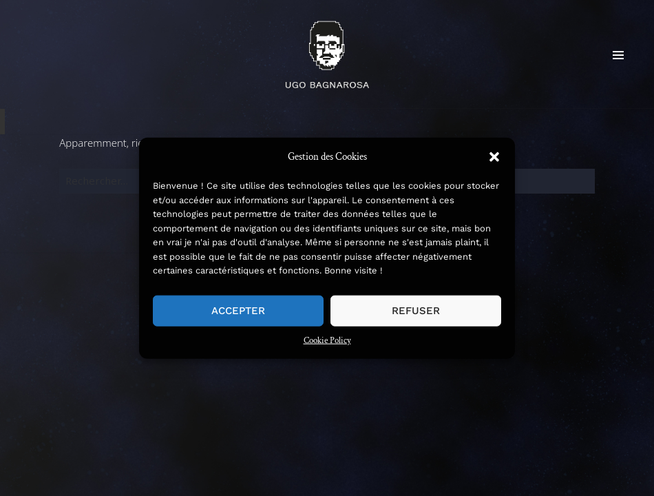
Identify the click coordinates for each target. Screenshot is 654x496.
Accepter (238, 310)
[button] (494, 156)
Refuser (416, 310)
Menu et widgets (618, 76)
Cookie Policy (327, 340)
